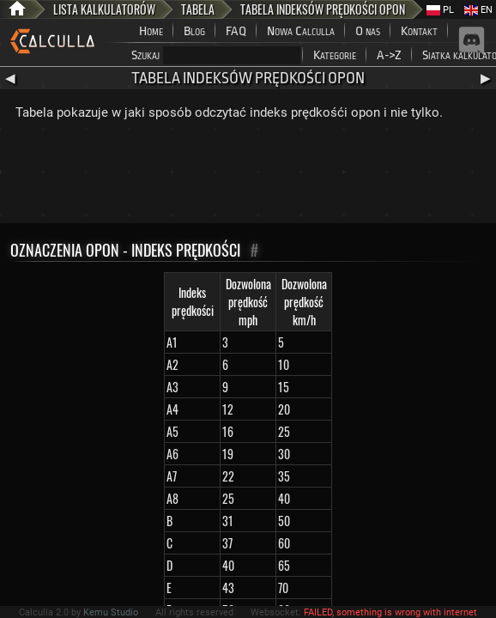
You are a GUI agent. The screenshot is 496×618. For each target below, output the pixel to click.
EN (478, 9)
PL (440, 9)
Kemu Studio (110, 612)
